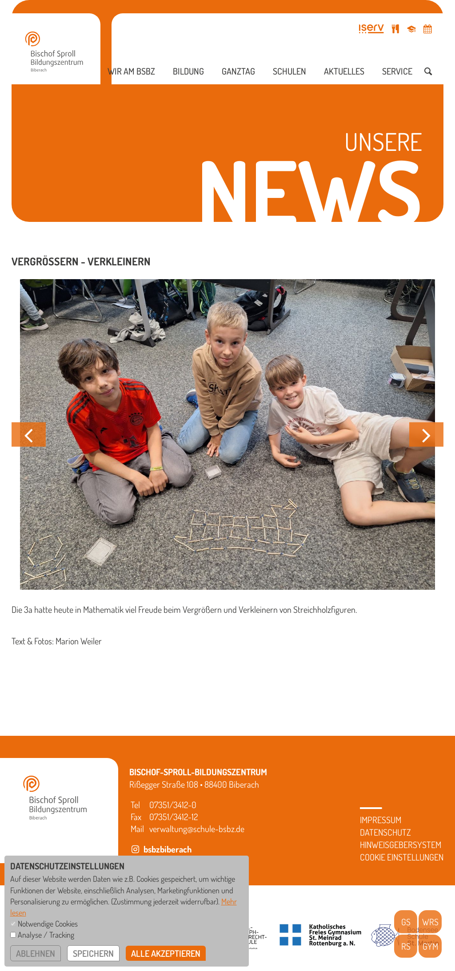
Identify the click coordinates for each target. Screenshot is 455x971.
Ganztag (238, 71)
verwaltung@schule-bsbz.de (196, 828)
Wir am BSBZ (131, 71)
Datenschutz (385, 832)
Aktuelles (344, 71)
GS (406, 922)
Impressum (380, 819)
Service (397, 71)
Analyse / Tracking (46, 934)
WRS (430, 922)
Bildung (188, 71)
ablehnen (35, 953)
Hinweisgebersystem (400, 844)
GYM (430, 946)
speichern (93, 953)
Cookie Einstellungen (401, 857)
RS (406, 946)
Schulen (289, 71)
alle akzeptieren (165, 953)
